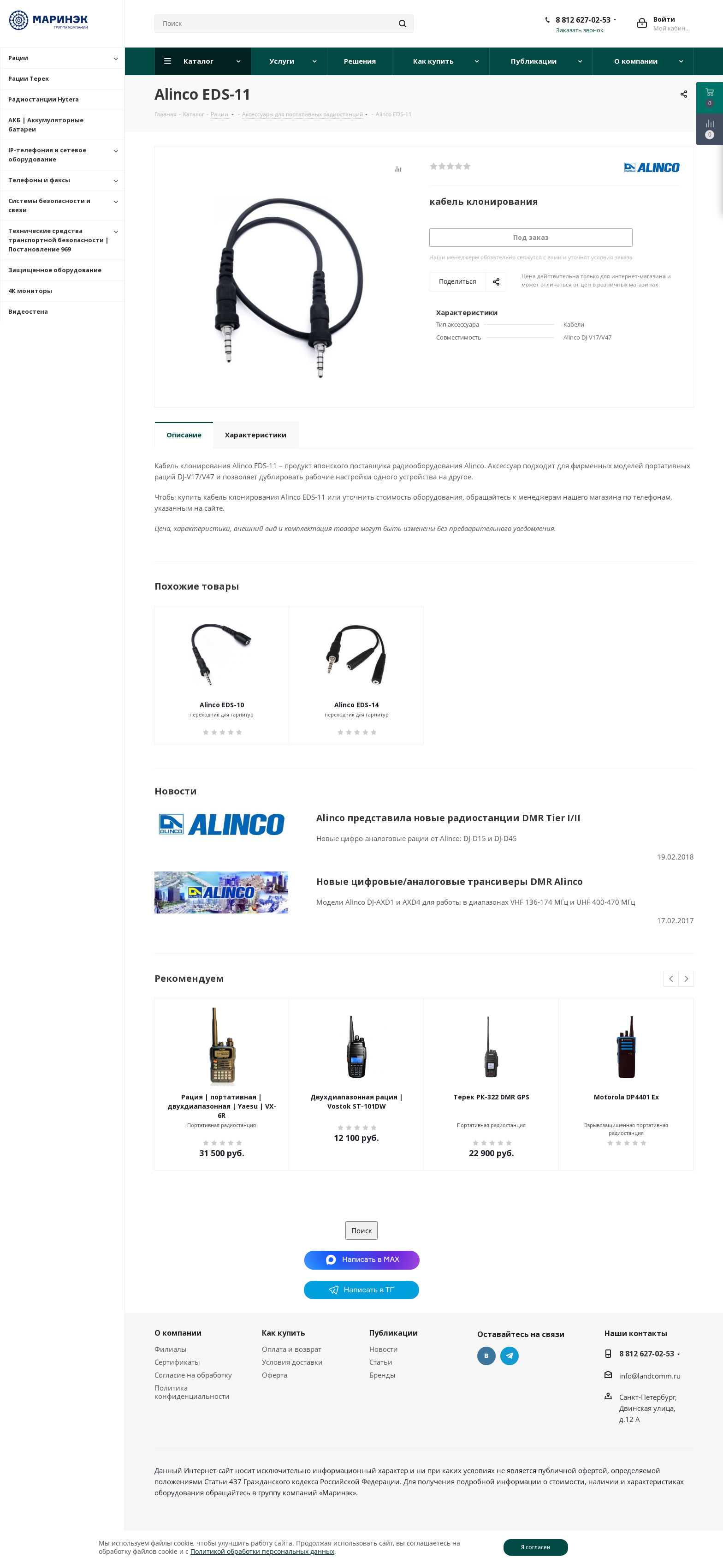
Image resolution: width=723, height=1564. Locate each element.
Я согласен (535, 1547)
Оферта (274, 1374)
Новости (383, 1349)
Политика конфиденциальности (192, 1392)
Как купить (283, 1333)
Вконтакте (486, 1356)
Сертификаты (177, 1362)
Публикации (393, 1333)
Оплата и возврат (291, 1349)
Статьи (380, 1362)
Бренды (382, 1374)
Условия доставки (292, 1362)
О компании (177, 1333)
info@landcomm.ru (650, 1375)
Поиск (362, 1230)
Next (686, 979)
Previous (671, 979)
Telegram (509, 1356)
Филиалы (170, 1349)
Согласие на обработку (193, 1374)
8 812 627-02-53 (583, 20)
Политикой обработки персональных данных (262, 1551)
